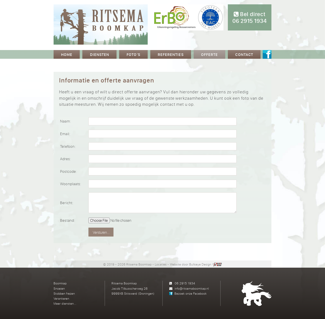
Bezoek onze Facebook (190, 293)
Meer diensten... (65, 303)
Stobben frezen (64, 293)
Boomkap (60, 283)
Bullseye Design (200, 264)
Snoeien (59, 288)
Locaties (161, 264)
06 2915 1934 (185, 283)
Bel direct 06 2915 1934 (249, 17)
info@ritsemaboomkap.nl (192, 288)
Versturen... (101, 232)
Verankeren (61, 298)
